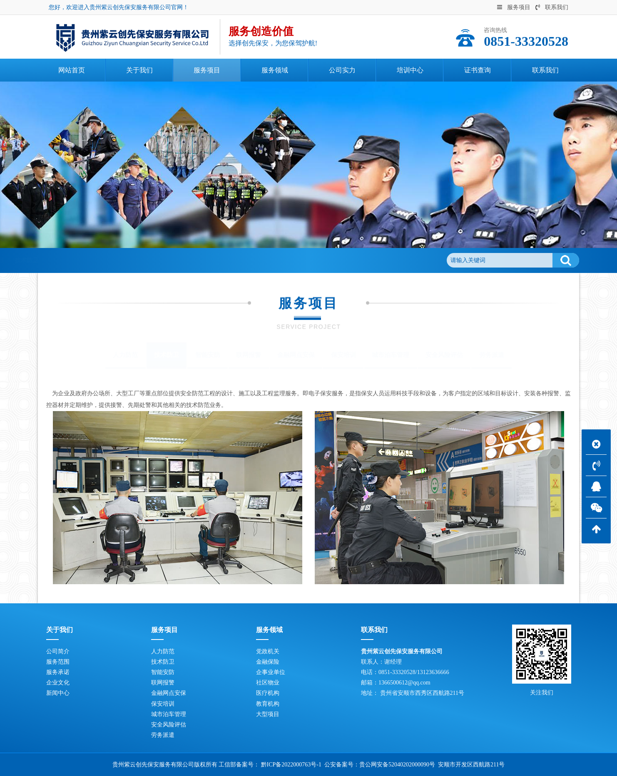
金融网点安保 (296, 355)
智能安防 (207, 355)
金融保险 (267, 662)
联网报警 (248, 355)
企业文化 (58, 682)
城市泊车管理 (390, 355)
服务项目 (513, 7)
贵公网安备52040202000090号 (397, 764)
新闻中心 (58, 693)
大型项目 (267, 714)
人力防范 (125, 355)
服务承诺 (58, 672)
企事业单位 (270, 672)
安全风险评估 (444, 355)
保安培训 (343, 355)
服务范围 (58, 662)
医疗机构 (267, 693)
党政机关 (267, 651)
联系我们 (551, 7)
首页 (82, 260)
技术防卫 (144, 260)
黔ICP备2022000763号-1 (291, 764)
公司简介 (58, 651)
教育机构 (267, 704)
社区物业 (267, 682)
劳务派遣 (491, 355)
